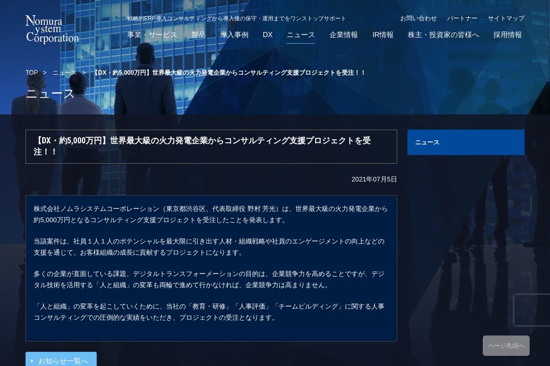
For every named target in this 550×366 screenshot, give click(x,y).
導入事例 (234, 35)
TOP (31, 72)
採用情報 (507, 35)
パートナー (462, 18)
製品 (198, 35)
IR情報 (383, 35)
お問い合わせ (418, 18)
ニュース (301, 35)
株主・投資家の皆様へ (443, 35)
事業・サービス (152, 35)
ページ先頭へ (506, 345)
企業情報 (343, 35)
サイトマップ (506, 18)
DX (267, 35)
